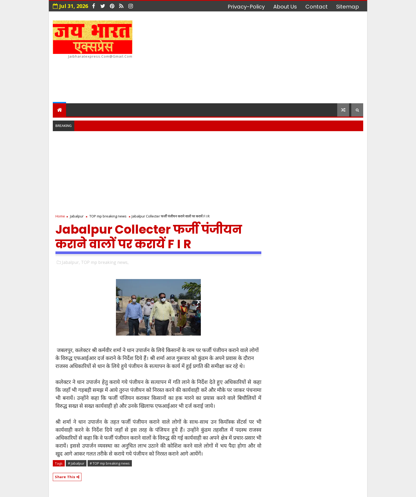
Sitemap (347, 6)
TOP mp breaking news (108, 216)
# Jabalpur (76, 463)
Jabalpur (77, 216)
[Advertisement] (266, 58)
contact (316, 6)
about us (285, 6)
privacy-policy (246, 6)
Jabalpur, (71, 262)
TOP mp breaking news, (105, 262)
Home (60, 216)
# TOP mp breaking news (110, 463)
